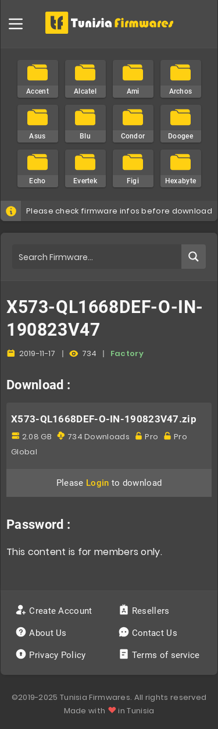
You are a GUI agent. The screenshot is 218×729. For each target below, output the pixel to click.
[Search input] (97, 256)
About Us (42, 633)
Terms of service (160, 655)
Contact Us (149, 633)
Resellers (145, 611)
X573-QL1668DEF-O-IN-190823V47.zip (103, 419)
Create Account (55, 611)
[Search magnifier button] (193, 256)
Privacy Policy (51, 655)
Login (97, 483)
